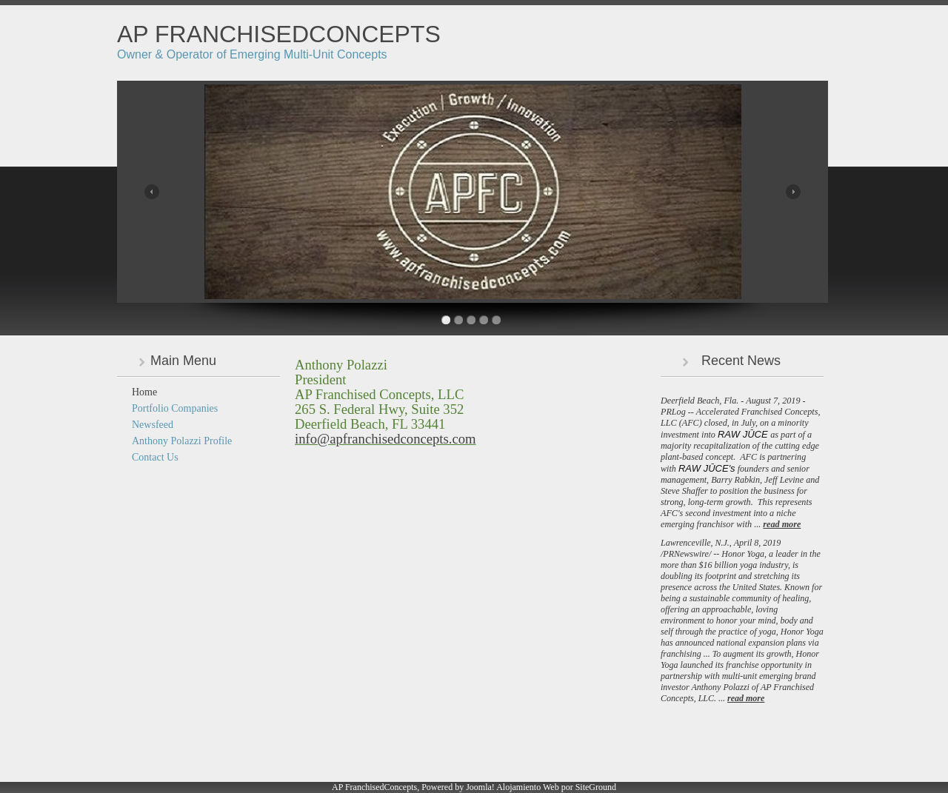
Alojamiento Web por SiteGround (556, 787)
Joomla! (480, 787)
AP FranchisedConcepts (279, 34)
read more (782, 524)
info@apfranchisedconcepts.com (385, 438)
